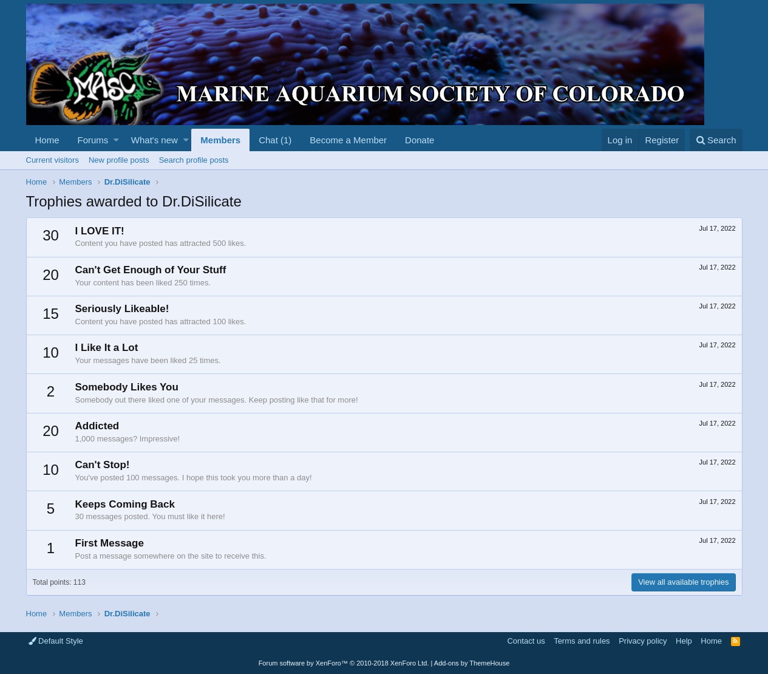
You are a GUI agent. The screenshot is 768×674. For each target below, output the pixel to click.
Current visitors (52, 160)
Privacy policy (643, 640)
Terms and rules (582, 640)
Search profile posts (194, 160)
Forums (93, 140)
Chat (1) (275, 140)
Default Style (56, 640)
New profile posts (119, 160)
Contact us (526, 640)
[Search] (716, 140)
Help (684, 640)
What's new (154, 140)
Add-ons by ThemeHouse (472, 663)
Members (220, 140)
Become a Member (348, 140)
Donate (419, 140)
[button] (116, 140)
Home (47, 140)
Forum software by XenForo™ (344, 663)
